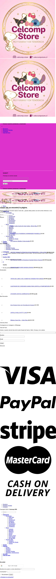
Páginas (5, 242)
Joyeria (11, 533)
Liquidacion (12, 526)
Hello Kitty (11, 517)
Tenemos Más (9, 539)
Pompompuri (12, 523)
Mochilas (11, 530)
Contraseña (3, 571)
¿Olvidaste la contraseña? (7, 577)
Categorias (6, 514)
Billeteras (11, 531)
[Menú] (4, 206)
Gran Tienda (12, 537)
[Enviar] (0, 216)
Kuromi (10, 518)
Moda (7, 527)
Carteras (11, 529)
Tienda (5, 544)
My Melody (11, 522)
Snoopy (11, 543)
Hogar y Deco (12, 535)
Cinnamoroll (12, 216)
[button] (11, 565)
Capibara (11, 541)
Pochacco (11, 218)
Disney (10, 534)
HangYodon (12, 525)
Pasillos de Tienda (13, 542)
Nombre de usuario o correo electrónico (10, 569)
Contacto (5, 131)
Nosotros (5, 128)
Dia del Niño (12, 538)
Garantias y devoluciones (12, 552)
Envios (7, 244)
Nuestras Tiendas (8, 130)
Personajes (9, 212)
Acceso (11, 574)
